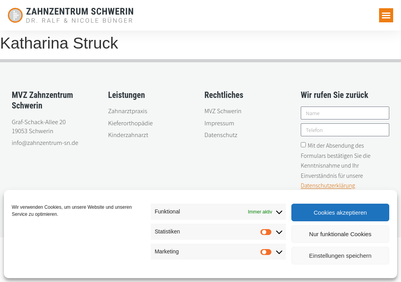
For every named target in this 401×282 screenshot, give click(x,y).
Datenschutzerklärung (328, 186)
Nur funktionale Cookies (340, 234)
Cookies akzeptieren (340, 212)
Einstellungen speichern (340, 255)
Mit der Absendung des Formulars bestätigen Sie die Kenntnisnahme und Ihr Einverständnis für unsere (335, 166)
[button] (386, 15)
